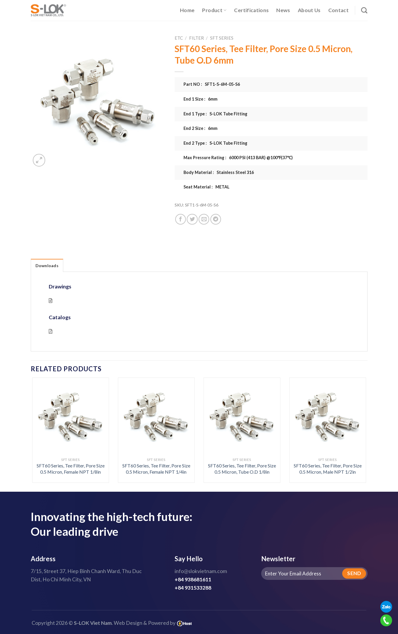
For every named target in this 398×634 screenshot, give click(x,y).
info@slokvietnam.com (201, 571)
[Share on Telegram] (215, 219)
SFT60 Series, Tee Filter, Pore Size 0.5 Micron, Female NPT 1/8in (71, 469)
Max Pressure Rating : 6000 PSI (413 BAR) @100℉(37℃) (238, 157)
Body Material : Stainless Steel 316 (218, 172)
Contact (338, 10)
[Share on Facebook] (180, 219)
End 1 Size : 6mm (200, 98)
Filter (196, 38)
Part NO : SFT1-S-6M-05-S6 (211, 84)
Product (214, 10)
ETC (179, 38)
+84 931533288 (193, 588)
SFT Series (221, 38)
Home (187, 10)
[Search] (364, 10)
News (283, 10)
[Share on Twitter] (192, 219)
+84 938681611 (193, 579)
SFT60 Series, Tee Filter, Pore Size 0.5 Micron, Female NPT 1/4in (156, 469)
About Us (309, 10)
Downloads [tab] (47, 265)
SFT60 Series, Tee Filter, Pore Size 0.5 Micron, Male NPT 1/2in (328, 469)
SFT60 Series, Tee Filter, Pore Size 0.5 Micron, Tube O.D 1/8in (242, 469)
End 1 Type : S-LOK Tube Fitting (215, 113)
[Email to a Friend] (204, 219)
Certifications (251, 10)
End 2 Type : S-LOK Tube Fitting (215, 143)
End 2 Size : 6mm (200, 128)
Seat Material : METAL (206, 186)
